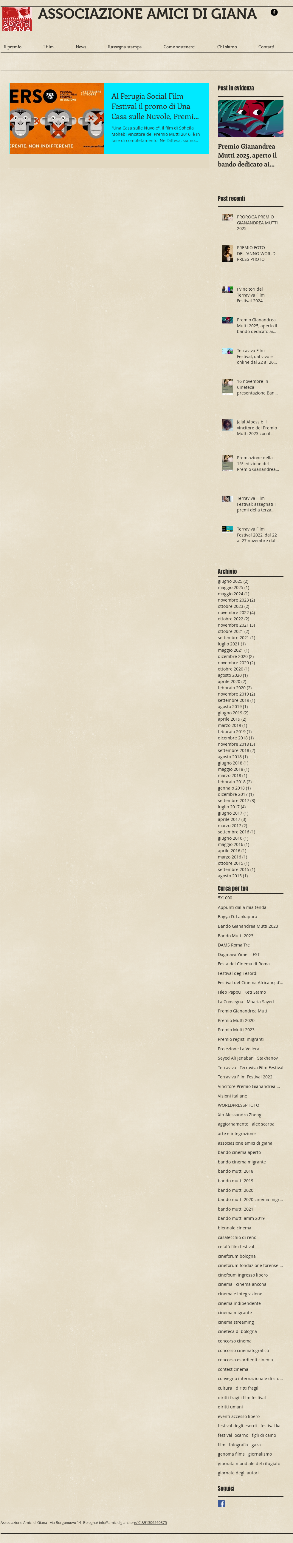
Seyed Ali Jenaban (236, 1058)
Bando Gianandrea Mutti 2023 (248, 926)
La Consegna (230, 1001)
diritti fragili (248, 1388)
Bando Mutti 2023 (235, 935)
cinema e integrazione (240, 1294)
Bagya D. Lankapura (237, 916)
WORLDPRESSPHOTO (238, 1105)
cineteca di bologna (237, 1331)
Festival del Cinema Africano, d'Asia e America (250, 982)
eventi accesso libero (239, 1416)
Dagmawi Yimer (233, 954)
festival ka (270, 1425)
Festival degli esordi (238, 973)
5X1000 (225, 898)
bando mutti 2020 (235, 1190)
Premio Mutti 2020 (236, 1020)
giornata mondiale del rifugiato (249, 1463)
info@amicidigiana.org (117, 1522)
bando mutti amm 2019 (241, 1218)
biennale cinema (234, 1228)
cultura (225, 1388)
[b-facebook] (274, 12)
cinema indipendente (239, 1303)
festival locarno (233, 1435)
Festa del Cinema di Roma (244, 964)
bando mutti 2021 (235, 1209)
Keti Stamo (255, 992)
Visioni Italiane (232, 1096)
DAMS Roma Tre (234, 945)
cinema (225, 1284)
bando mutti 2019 (235, 1180)
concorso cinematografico (243, 1350)
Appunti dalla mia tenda (242, 907)
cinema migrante (235, 1312)
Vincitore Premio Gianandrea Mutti (250, 1086)
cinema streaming (236, 1322)
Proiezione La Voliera (238, 1049)
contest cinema (233, 1369)
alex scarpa (263, 1124)
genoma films (231, 1454)
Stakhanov (267, 1058)
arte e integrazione (237, 1133)
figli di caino (264, 1435)
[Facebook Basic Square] (221, 1503)
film (221, 1445)
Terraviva (227, 1067)
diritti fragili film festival (242, 1397)
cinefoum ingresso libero (243, 1275)
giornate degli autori (238, 1473)
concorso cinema (235, 1341)
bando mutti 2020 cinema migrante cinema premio (250, 1199)
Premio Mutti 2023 (236, 1029)
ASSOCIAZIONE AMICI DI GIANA (147, 14)
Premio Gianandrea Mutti (243, 1011)
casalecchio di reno (237, 1237)
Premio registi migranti (241, 1039)
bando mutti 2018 (235, 1171)
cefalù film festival (236, 1246)
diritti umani (230, 1407)
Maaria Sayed (260, 1001)
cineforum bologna (237, 1256)
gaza (256, 1445)
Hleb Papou (229, 992)
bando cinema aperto (239, 1152)
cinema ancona (251, 1284)
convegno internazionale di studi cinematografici (250, 1378)
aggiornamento (233, 1124)
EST (256, 954)
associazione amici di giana (245, 1143)
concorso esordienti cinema (245, 1359)
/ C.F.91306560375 (151, 1522)
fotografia (238, 1445)
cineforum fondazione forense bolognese (250, 1265)
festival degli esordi (237, 1425)
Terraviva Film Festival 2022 (245, 1077)
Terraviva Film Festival (261, 1067)
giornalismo (260, 1454)
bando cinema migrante (242, 1162)
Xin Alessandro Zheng (239, 1114)
